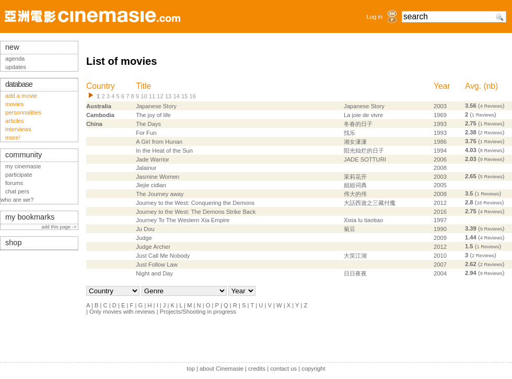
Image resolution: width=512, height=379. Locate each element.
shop (13, 242)
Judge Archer (153, 247)
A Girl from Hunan (159, 142)
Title (143, 86)
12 (160, 96)
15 (184, 96)
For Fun (146, 133)
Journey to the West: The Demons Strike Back (195, 212)
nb (490, 86)
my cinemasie (23, 166)
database (18, 84)
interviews (18, 129)
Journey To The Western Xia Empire (182, 220)
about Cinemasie (221, 368)
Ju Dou (145, 229)
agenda (15, 58)
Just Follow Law (157, 264)
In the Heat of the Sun (164, 150)
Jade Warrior (152, 159)
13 (168, 96)
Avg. (473, 86)
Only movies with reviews (122, 311)
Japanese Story (156, 106)
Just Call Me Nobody (163, 255)
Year (442, 86)
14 (176, 96)
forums (14, 183)
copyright (313, 368)
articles (14, 121)
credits (256, 368)
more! (12, 137)
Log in (374, 17)
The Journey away (159, 194)
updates (15, 67)
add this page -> (59, 226)
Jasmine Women (157, 177)
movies (14, 104)
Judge (144, 238)
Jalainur (146, 168)
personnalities (23, 112)
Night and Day (154, 273)
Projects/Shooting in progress (198, 311)
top (191, 368)
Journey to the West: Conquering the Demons (195, 203)
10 (144, 96)
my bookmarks (30, 217)
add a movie (21, 96)
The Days (148, 124)
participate (18, 174)
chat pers (17, 191)
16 (193, 96)
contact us (283, 368)
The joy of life (153, 115)
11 (152, 96)
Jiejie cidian (151, 185)
